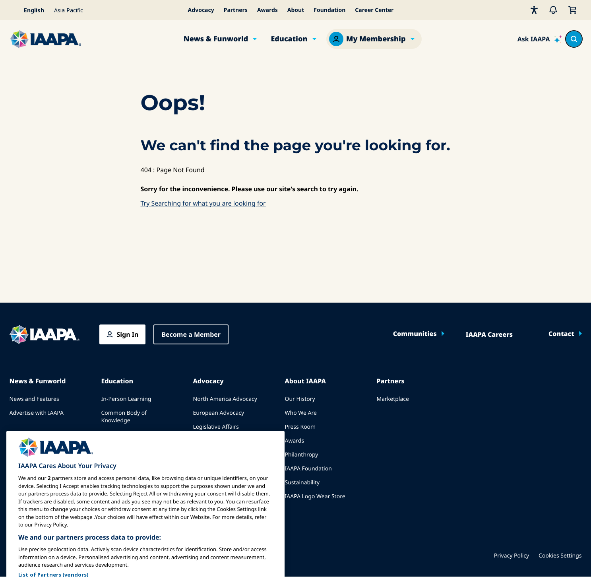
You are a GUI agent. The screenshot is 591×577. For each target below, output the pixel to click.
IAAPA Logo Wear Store (315, 496)
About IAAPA (305, 381)
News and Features (34, 399)
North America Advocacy (225, 399)
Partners (236, 10)
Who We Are (301, 413)
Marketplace (393, 399)
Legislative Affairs (216, 427)
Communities (415, 334)
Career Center (374, 10)
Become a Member (191, 334)
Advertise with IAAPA (37, 413)
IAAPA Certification (125, 434)
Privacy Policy (511, 556)
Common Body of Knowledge (124, 416)
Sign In (128, 334)
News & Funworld (216, 39)
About (295, 10)
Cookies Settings (560, 556)
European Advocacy (218, 413)
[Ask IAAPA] (539, 39)
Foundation (329, 10)
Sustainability (302, 482)
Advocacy (201, 10)
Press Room (300, 427)
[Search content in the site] (574, 39)
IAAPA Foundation (308, 468)
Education (289, 39)
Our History (300, 399)
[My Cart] (572, 10)
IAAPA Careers (489, 334)
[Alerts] (553, 10)
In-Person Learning (126, 399)
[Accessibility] (534, 10)
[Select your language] (29, 10)
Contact (561, 334)
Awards (267, 10)
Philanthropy (301, 454)
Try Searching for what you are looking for (203, 203)
